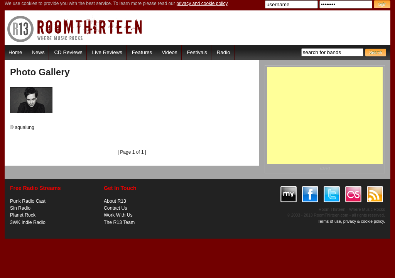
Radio (223, 52)
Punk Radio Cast (28, 201)
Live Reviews (107, 52)
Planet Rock (22, 215)
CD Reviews (68, 52)
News (38, 52)
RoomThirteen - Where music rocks (75, 28)
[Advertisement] (325, 115)
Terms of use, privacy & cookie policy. (351, 221)
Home (15, 52)
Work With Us (118, 215)
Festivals (197, 52)
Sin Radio (20, 208)
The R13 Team (119, 222)
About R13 (115, 201)
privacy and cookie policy (202, 3)
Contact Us (115, 208)
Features (142, 52)
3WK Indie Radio (28, 222)
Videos (169, 52)
